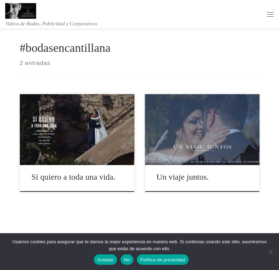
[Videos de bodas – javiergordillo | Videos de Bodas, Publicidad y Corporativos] (20, 10)
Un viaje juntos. (182, 176)
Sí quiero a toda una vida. (73, 176)
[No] (270, 251)
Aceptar (105, 259)
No (127, 259)
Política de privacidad (162, 259)
